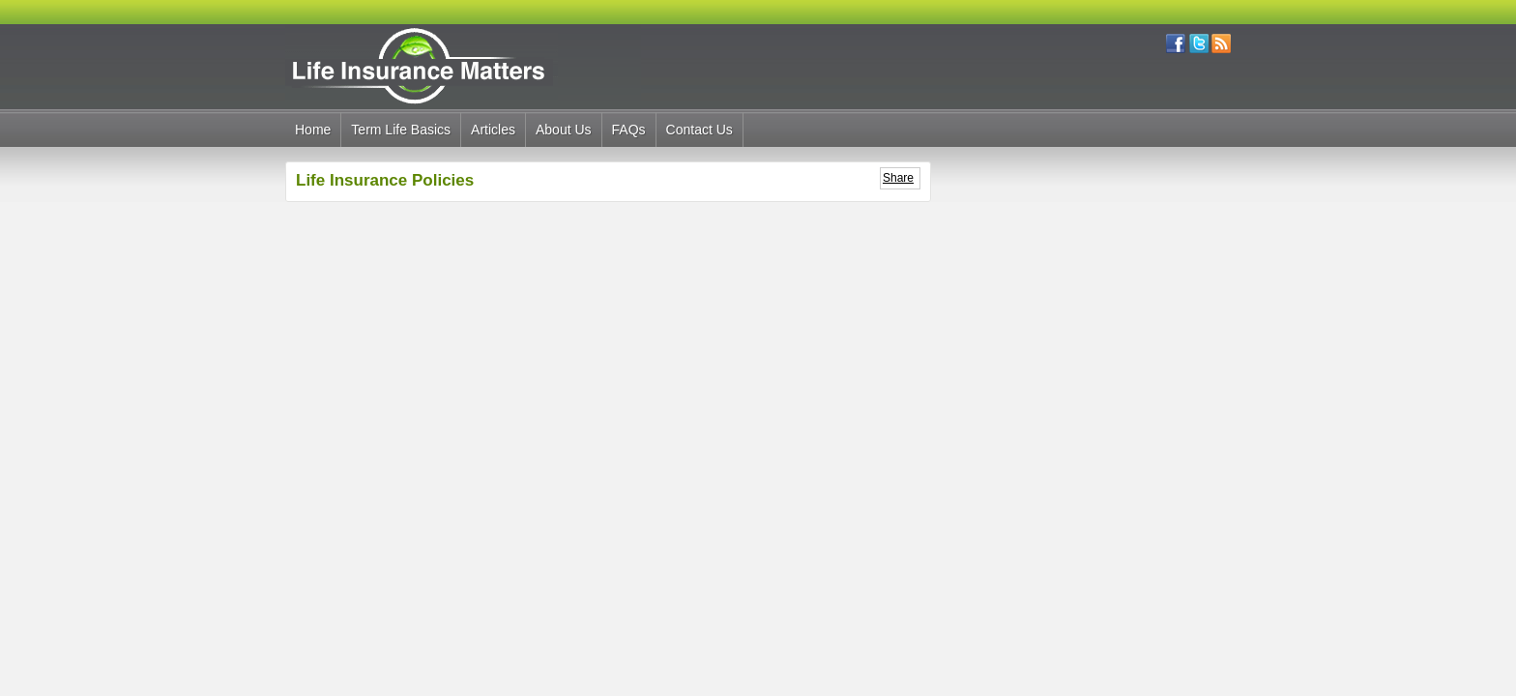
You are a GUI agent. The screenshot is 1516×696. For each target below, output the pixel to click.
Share (898, 178)
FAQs (629, 129)
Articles (493, 129)
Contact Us (699, 129)
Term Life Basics (401, 129)
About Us (564, 129)
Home (313, 129)
